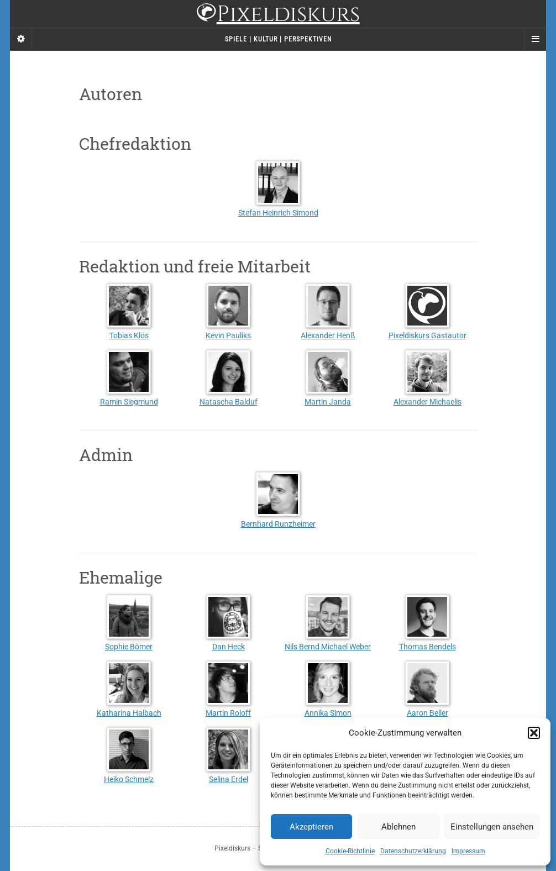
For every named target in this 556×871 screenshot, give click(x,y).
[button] (533, 732)
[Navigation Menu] (535, 39)
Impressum (468, 851)
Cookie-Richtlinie (350, 851)
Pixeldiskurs (277, 15)
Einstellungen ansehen (491, 827)
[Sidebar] (21, 39)
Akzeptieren (311, 827)
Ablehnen (398, 827)
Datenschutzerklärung (413, 851)
